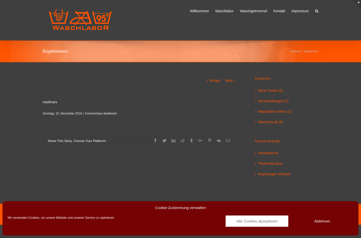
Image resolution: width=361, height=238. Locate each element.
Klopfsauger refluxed (274, 174)
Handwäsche (268, 153)
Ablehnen (322, 221)
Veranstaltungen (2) (273, 101)
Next (228, 80)
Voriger (214, 80)
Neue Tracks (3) (270, 90)
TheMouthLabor (270, 164)
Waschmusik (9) (270, 122)
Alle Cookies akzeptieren (257, 221)
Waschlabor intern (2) (274, 112)
